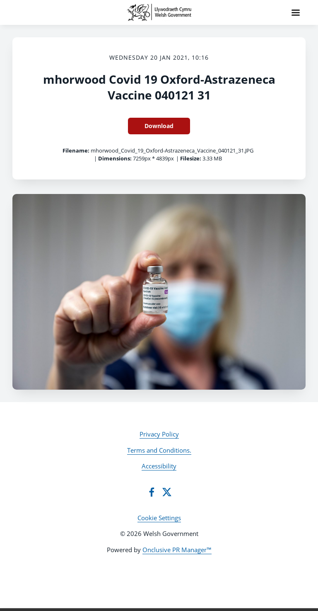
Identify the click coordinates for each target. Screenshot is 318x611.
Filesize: (190, 158)
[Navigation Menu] (295, 12)
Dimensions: (115, 158)
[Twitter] (166, 492)
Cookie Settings (159, 518)
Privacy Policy (159, 434)
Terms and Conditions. (159, 450)
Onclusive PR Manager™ (177, 550)
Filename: (76, 150)
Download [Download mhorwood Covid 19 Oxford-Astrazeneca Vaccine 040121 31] (159, 126)
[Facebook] (151, 492)
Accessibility (159, 466)
